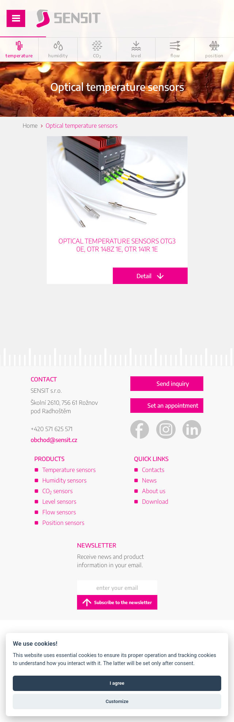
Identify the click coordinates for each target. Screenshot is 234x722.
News (149, 480)
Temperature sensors (69, 469)
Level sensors (59, 501)
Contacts (153, 469)
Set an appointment (172, 405)
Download (155, 501)
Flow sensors (59, 512)
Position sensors (63, 522)
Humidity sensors (64, 480)
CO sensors (57, 491)
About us (153, 491)
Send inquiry (173, 383)
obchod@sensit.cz (54, 439)
